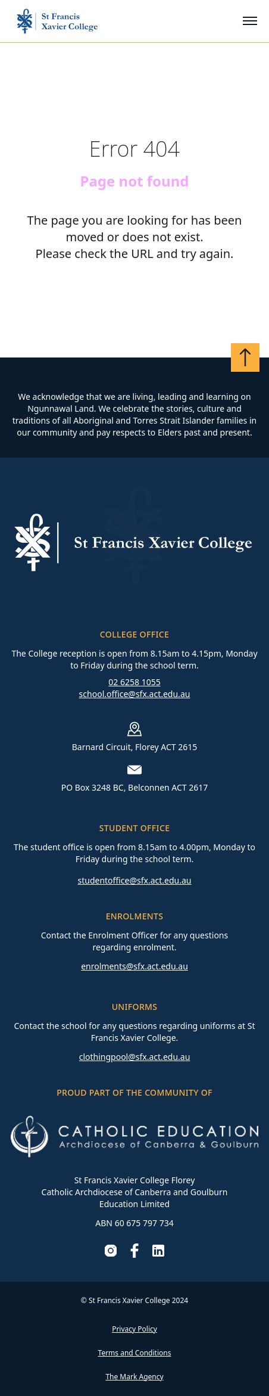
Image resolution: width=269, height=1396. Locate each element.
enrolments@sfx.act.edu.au (134, 966)
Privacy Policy (134, 1329)
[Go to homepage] (57, 21)
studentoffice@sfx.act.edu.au (134, 880)
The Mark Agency (134, 1377)
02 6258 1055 (134, 682)
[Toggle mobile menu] (249, 20)
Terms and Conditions (134, 1353)
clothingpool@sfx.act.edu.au (134, 1056)
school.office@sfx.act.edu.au (134, 693)
